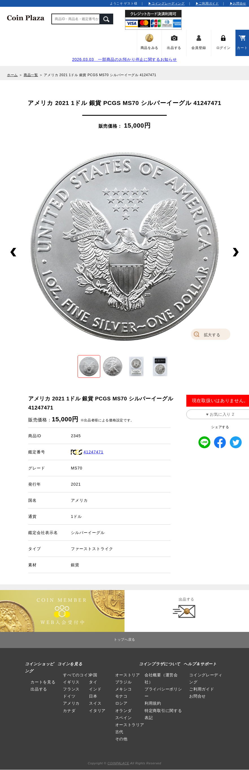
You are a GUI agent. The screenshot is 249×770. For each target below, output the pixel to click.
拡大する (212, 335)
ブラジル (123, 682)
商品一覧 (31, 75)
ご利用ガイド (201, 689)
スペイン (123, 717)
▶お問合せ (238, 3)
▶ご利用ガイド (207, 3)
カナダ (69, 710)
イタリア (97, 710)
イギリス (71, 682)
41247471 (93, 452)
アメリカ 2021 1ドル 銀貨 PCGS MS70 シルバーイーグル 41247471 (100, 75)
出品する (38, 689)
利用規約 (153, 703)
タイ (93, 682)
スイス (95, 703)
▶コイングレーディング (166, 3)
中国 (93, 675)
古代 (119, 732)
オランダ (123, 710)
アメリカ (71, 703)
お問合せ (197, 696)
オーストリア (127, 675)
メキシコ (123, 689)
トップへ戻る (124, 640)
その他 (121, 739)
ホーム (12, 75)
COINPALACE (118, 763)
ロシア (121, 703)
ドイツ (69, 696)
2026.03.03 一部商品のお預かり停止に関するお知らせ (124, 59)
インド (95, 689)
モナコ (121, 696)
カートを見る (42, 682)
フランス (71, 689)
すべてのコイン (77, 675)
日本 (93, 696)
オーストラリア (129, 724)
